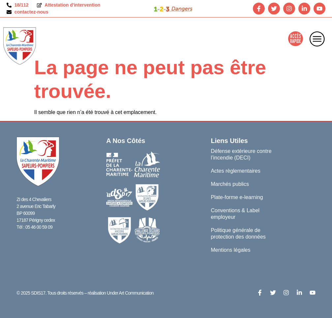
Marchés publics (230, 184)
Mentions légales (230, 250)
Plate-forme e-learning (237, 197)
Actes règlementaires (235, 171)
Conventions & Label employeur (235, 214)
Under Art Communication (130, 293)
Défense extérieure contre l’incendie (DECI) (241, 154)
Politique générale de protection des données (238, 233)
